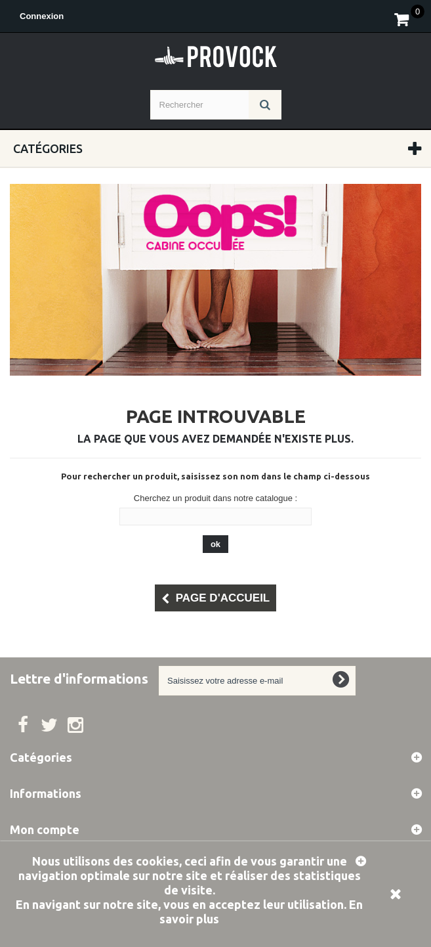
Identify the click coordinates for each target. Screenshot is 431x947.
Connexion (42, 16)
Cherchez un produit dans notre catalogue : (215, 498)
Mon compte (44, 829)
